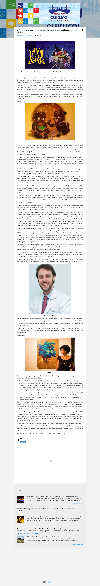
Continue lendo (77, 504)
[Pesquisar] (85, 4)
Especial (23, 442)
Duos (19, 490)
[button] (82, 30)
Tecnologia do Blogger (50, 582)
